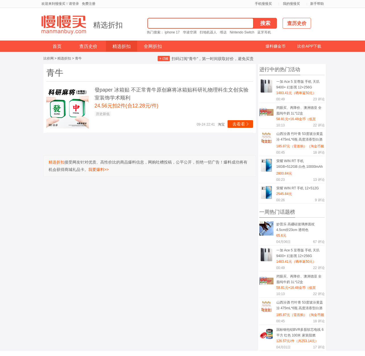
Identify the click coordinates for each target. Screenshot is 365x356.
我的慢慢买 (291, 4)
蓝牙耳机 (264, 32)
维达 (223, 32)
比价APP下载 (309, 46)
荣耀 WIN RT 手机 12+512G (297, 188)
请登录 (74, 4)
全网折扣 (153, 46)
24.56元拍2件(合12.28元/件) (126, 106)
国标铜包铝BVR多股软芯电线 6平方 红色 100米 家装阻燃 (300, 332)
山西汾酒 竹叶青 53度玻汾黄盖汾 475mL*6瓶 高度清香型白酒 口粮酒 (299, 137)
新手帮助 (317, 4)
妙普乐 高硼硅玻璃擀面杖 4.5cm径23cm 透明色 (295, 227)
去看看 (241, 124)
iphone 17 (172, 32)
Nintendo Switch (242, 32)
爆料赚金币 (275, 46)
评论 (318, 99)
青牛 (78, 58)
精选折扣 (108, 25)
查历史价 (88, 46)
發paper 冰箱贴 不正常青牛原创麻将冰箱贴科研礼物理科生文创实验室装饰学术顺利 (172, 94)
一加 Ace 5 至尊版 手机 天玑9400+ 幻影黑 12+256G (298, 84)
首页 (57, 46)
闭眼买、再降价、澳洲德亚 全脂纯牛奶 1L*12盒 (299, 110)
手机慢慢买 (263, 4)
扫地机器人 (208, 32)
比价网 (48, 58)
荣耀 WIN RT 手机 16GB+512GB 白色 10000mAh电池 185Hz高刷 (299, 165)
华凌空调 (190, 32)
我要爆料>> (98, 169)
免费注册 (88, 4)
